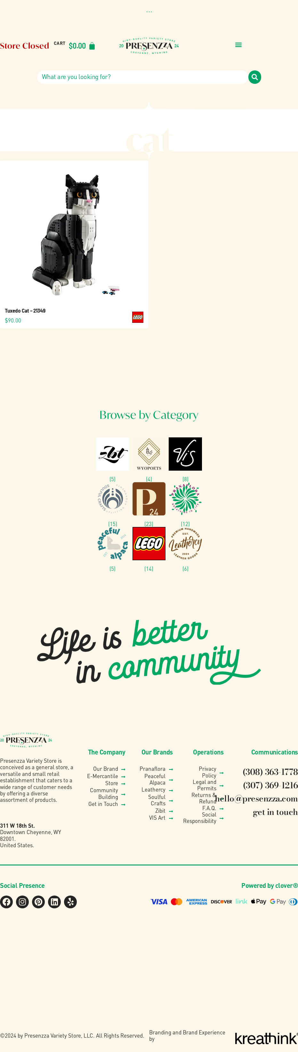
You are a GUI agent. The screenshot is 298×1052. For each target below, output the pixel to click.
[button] (149, 12)
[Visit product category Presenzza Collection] (149, 504)
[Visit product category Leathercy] (185, 549)
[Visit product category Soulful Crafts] (112, 504)
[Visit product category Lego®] (149, 549)
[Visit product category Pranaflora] (185, 504)
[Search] (254, 77)
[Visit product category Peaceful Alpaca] (112, 549)
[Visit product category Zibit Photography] (112, 459)
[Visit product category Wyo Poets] (149, 459)
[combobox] (142, 77)
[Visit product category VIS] (185, 459)
